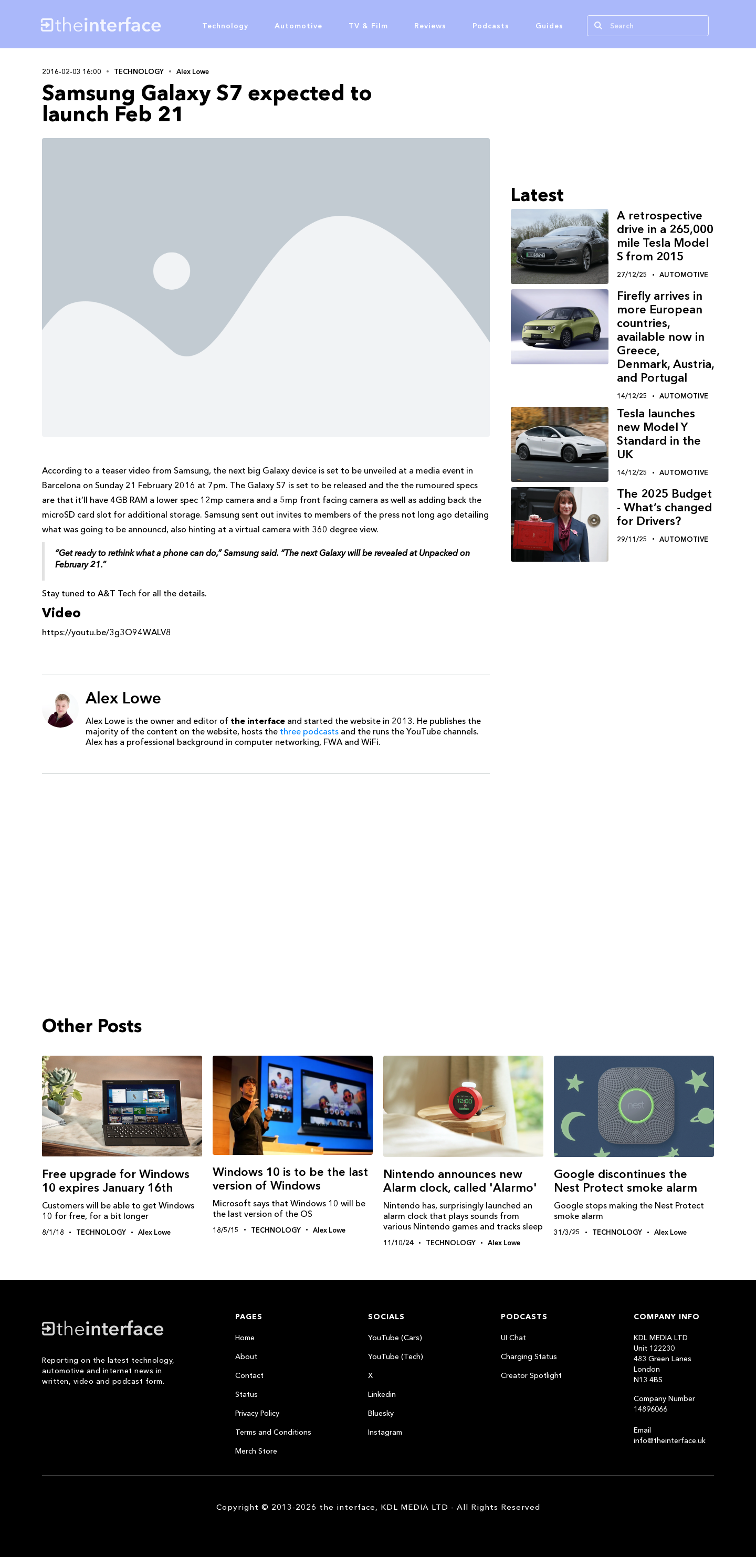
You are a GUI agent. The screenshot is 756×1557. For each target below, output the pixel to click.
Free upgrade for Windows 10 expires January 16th (116, 1181)
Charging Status (529, 1356)
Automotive (298, 25)
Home (245, 1337)
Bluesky (381, 1413)
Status (246, 1394)
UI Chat (513, 1337)
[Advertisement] (266, 863)
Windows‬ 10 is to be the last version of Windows (290, 1179)
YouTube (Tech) (395, 1356)
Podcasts (490, 25)
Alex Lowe (192, 71)
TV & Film (368, 25)
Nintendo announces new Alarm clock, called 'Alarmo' (460, 1181)
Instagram (385, 1432)
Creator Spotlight (531, 1375)
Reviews (430, 25)
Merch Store (256, 1451)
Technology (225, 25)
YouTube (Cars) (395, 1337)
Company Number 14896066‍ (664, 1404)
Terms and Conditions (273, 1432)
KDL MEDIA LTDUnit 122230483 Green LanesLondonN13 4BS (662, 1358)
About (246, 1356)
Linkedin (382, 1394)
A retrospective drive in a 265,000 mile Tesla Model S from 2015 (665, 236)
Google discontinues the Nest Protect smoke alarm (625, 1181)
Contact (249, 1375)
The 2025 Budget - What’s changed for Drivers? (664, 507)
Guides (549, 25)
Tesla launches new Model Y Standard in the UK (659, 433)
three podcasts (309, 731)
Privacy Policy (257, 1413)
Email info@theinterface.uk (670, 1435)
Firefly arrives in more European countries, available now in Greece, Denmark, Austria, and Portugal (665, 337)
